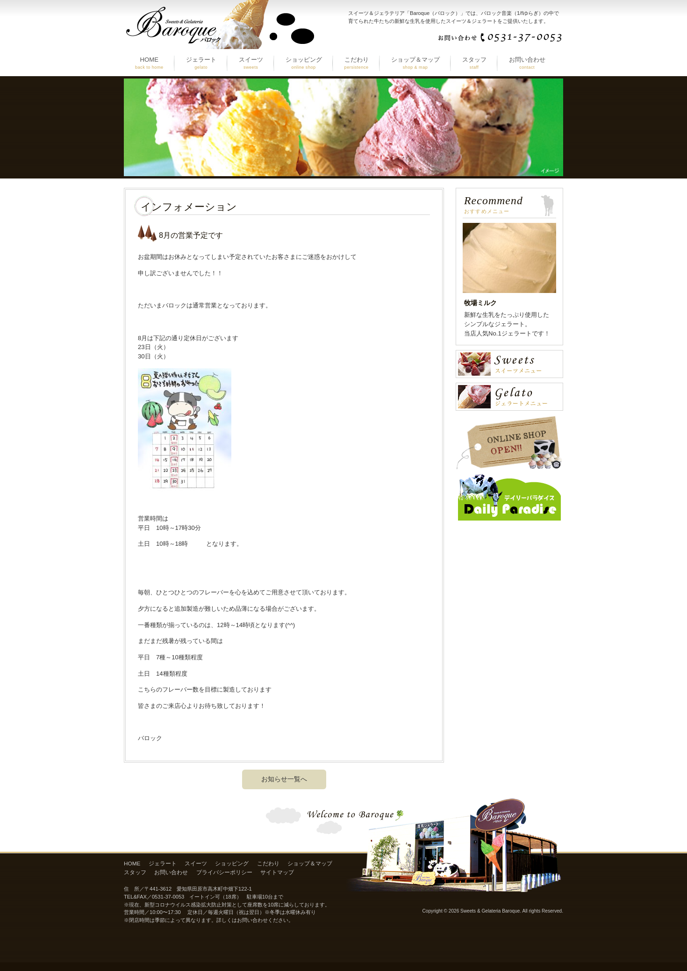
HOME (132, 863)
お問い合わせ (171, 872)
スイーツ (196, 863)
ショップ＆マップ (309, 863)
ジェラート (163, 863)
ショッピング (232, 863)
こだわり (268, 863)
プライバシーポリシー (224, 872)
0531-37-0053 (168, 897)
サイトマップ (277, 872)
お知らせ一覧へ (284, 779)
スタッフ (135, 872)
